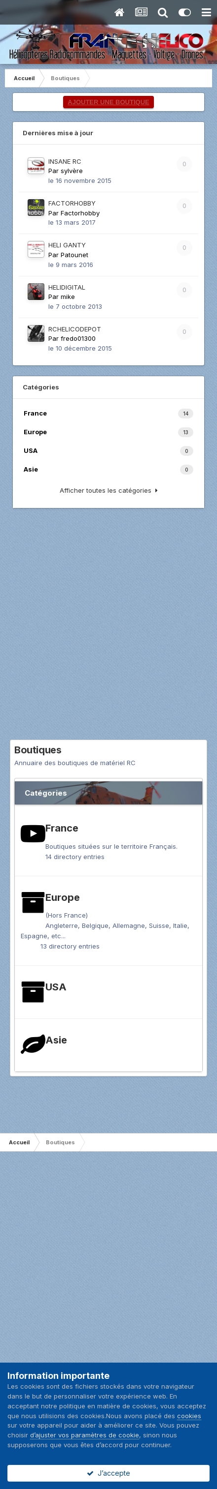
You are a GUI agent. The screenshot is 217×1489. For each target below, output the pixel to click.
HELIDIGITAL (66, 287)
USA (56, 987)
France (61, 828)
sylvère (72, 171)
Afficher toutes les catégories (109, 490)
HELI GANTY (67, 245)
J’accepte (108, 1473)
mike (68, 296)
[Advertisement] (108, 631)
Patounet (74, 255)
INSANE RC (64, 161)
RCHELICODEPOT (74, 329)
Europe (62, 897)
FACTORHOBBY (72, 203)
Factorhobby (80, 213)
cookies (189, 1416)
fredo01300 (78, 338)
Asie (56, 1040)
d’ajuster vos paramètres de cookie (84, 1435)
